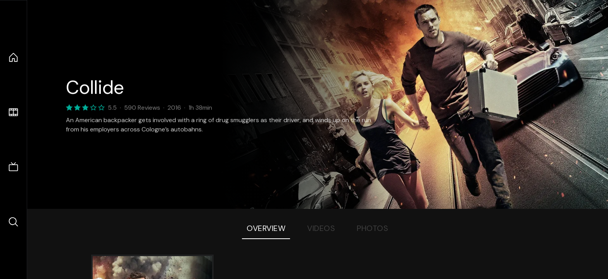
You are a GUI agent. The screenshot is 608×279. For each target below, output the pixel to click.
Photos (372, 228)
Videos (321, 228)
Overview (266, 228)
